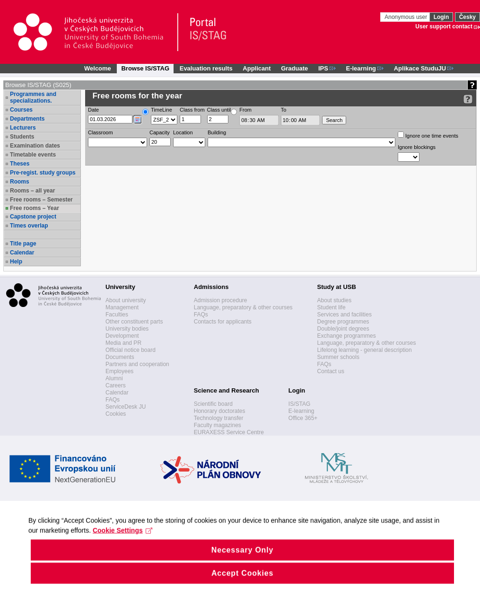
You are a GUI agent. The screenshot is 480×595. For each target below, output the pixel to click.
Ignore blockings (417, 147)
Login (441, 17)
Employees (119, 371)
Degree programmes (343, 321)
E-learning (301, 411)
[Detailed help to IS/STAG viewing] (468, 99)
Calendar (22, 252)
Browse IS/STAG (145, 68)
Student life (331, 307)
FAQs (112, 399)
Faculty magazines (217, 425)
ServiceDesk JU (125, 406)
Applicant (257, 68)
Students (22, 136)
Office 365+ (303, 418)
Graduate (294, 68)
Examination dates (35, 145)
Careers (115, 385)
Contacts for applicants (223, 321)
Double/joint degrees (343, 328)
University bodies (126, 328)
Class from (192, 110)
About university (125, 300)
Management (122, 307)
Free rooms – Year (34, 208)
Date (93, 110)
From (245, 110)
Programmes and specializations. (33, 97)
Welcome (97, 68)
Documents (119, 357)
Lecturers (23, 127)
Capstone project (33, 216)
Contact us (330, 371)
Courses (21, 109)
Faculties (116, 314)
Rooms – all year (32, 190)
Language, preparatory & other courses (243, 307)
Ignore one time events (428, 135)
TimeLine (161, 110)
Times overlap (29, 225)
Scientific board (213, 404)
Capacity (159, 132)
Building (217, 132)
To (284, 110)
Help (16, 261)
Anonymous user (406, 17)
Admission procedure (220, 300)
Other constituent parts (134, 321)
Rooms (19, 181)
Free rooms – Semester (41, 199)
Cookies (115, 414)
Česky (467, 17)
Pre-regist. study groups (43, 172)
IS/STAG (299, 404)
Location (183, 132)
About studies (334, 300)
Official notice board (130, 350)
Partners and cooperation (137, 364)
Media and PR (123, 343)
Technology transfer (219, 418)
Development (122, 335)
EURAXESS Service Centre (229, 432)
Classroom (100, 132)
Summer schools (338, 357)
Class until (219, 110)
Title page (23, 243)
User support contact (443, 26)
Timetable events (33, 154)
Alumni (114, 378)
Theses (19, 163)
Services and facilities (344, 314)
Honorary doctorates (219, 411)
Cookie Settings (123, 543)
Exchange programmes (346, 335)
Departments (27, 118)
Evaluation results (206, 68)
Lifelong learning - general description (364, 350)
